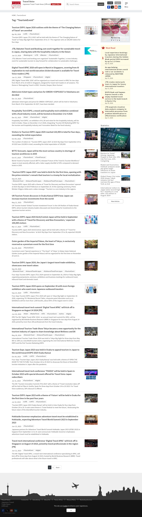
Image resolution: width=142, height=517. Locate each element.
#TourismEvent (34, 34)
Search (100, 4)
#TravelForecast (40, 157)
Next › (58, 467)
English (117, 3)
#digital (47, 77)
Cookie (65, 506)
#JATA (25, 34)
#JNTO (32, 356)
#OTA (43, 314)
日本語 (110, 3)
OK (71, 510)
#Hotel (26, 117)
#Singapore (27, 77)
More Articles (115, 201)
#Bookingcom (28, 55)
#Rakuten (43, 55)
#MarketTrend (34, 314)
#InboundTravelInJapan (33, 181)
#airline (61, 314)
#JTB (36, 55)
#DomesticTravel (18, 181)
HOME (14, 15)
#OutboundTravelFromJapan (53, 181)
